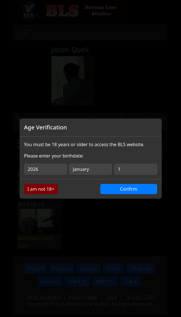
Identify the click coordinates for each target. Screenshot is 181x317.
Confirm (128, 189)
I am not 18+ (41, 189)
